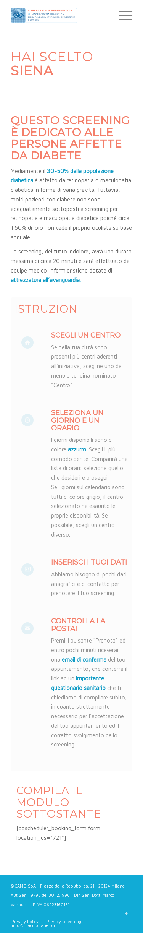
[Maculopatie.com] (59, 15)
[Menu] (121, 15)
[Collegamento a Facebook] (126, 913)
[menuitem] (121, 15)
